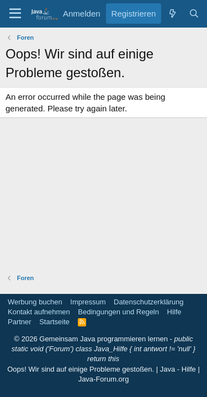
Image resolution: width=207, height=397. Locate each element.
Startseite (54, 322)
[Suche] (194, 13)
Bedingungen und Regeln (118, 312)
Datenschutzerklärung (148, 302)
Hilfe (174, 312)
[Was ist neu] (172, 13)
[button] (15, 14)
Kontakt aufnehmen (39, 312)
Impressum (87, 302)
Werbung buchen (35, 302)
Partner (19, 322)
